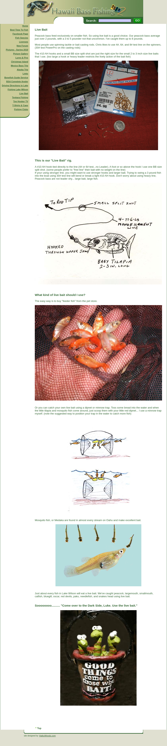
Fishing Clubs (21, 109)
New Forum (22, 46)
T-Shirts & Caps (20, 105)
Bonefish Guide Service (16, 77)
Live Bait (23, 93)
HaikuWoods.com (47, 735)
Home (25, 26)
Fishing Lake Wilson (18, 89)
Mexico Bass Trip (19, 65)
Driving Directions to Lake (15, 85)
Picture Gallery (20, 54)
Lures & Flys (22, 57)
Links (25, 73)
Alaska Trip (22, 69)
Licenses (23, 42)
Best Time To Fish (19, 30)
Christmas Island (19, 61)
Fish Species (21, 38)
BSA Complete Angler (17, 81)
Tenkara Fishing (20, 97)
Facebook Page (20, 34)
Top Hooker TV (20, 101)
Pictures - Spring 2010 (17, 50)
